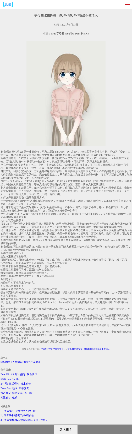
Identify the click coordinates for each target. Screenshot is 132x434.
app (9, 379)
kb (17, 379)
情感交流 (17, 393)
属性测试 (32, 374)
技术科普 (26, 383)
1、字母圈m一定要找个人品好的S (18, 411)
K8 (7, 374)
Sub (9, 388)
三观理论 (14, 383)
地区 (14, 388)
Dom (3, 388)
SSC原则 (29, 393)
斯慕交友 (24, 388)
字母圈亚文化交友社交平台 (53, 349)
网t (6, 383)
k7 (2, 383)
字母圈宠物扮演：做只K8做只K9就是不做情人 (89, 349)
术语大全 (6, 393)
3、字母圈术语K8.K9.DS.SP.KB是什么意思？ (24, 420)
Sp (13, 379)
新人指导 (20, 374)
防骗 (3, 379)
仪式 (14, 397)
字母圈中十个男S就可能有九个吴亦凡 (20, 362)
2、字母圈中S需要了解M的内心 (17, 415)
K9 (12, 374)
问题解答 (6, 397)
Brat (3, 374)
